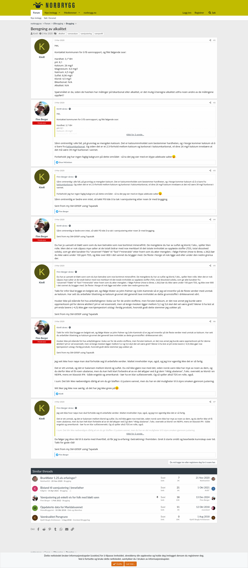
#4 (214, 219)
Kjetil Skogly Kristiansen (50, 520)
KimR (35, 33)
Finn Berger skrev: (65, 176)
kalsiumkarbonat (75, 146)
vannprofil (99, 33)
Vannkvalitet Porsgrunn (54, 516)
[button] (59, 13)
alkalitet (61, 33)
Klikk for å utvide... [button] (135, 134)
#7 (214, 402)
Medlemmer (70, 12)
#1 (214, 40)
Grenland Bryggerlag (81, 520)
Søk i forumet (50, 18)
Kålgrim (43, 490)
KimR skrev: (62, 108)
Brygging (67, 481)
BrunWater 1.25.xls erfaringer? (58, 478)
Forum (36, 12)
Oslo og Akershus (75, 510)
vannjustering (86, 33)
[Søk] (212, 13)
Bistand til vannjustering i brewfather (62, 487)
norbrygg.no (90, 12)
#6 (214, 321)
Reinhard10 (45, 481)
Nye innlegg (51, 12)
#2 (214, 102)
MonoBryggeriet (47, 510)
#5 (214, 265)
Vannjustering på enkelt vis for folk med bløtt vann (69, 497)
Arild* (207, 490)
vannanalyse (73, 33)
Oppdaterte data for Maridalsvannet (61, 507)
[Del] (210, 40)
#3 (214, 170)
